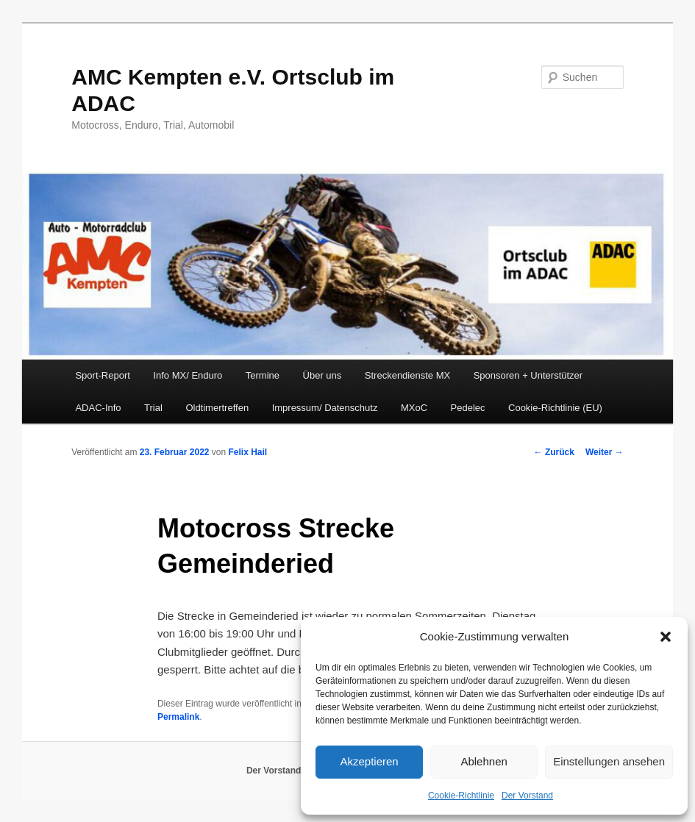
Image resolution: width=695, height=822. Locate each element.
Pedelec (468, 407)
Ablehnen (483, 761)
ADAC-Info (98, 407)
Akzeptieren (369, 761)
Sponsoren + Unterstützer (528, 375)
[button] (665, 636)
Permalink (178, 717)
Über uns (322, 375)
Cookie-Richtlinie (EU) (555, 407)
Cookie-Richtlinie (461, 795)
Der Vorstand (527, 795)
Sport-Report (102, 375)
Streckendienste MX (407, 375)
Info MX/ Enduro (187, 375)
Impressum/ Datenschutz (325, 407)
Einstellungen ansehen (609, 761)
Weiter (604, 452)
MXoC (414, 407)
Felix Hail (248, 452)
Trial (153, 407)
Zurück (554, 452)
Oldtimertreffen (217, 407)
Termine (262, 375)
